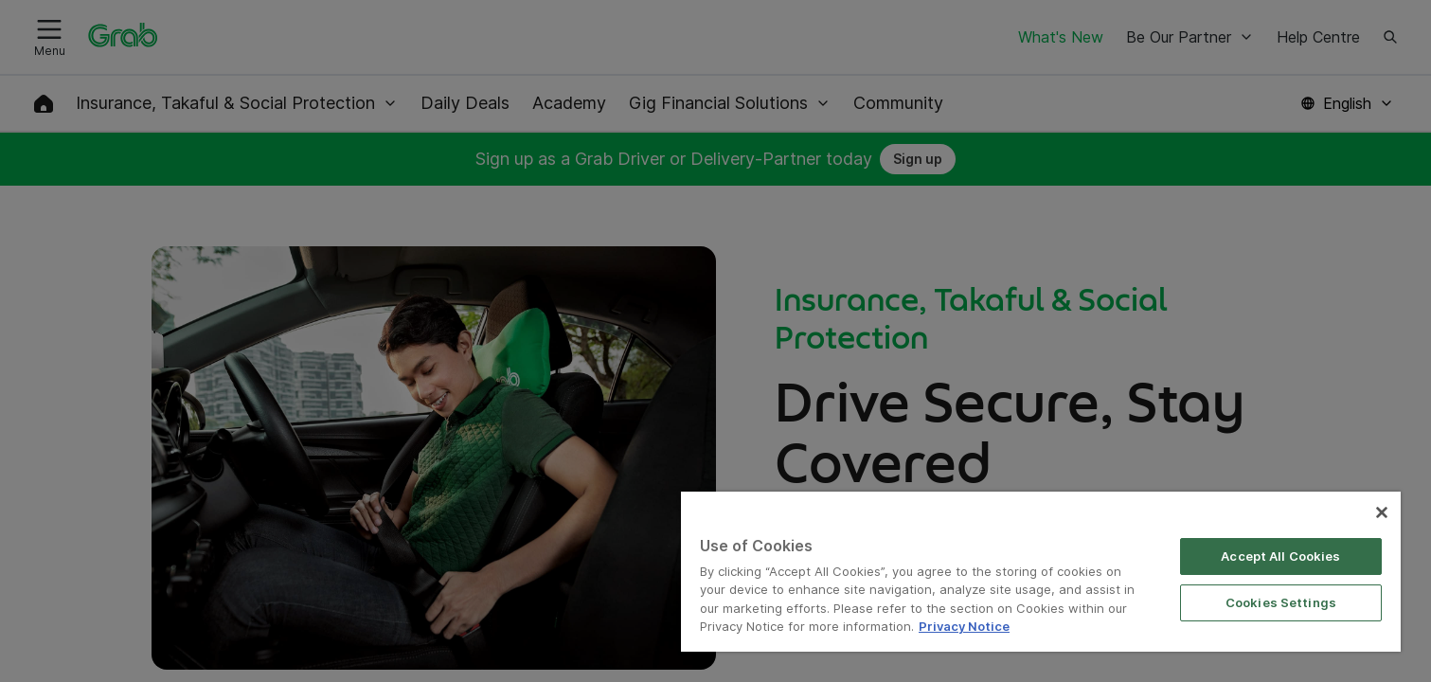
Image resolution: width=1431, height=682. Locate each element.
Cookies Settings (1280, 602)
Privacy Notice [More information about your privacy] (964, 626)
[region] (1041, 572)
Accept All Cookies (1280, 556)
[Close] (1381, 512)
